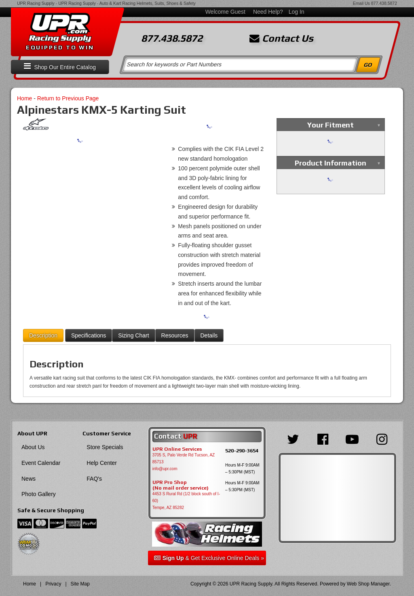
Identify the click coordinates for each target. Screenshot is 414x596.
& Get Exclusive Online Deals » (209, 558)
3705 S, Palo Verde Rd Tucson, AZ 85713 (183, 458)
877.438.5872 (384, 3)
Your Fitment (330, 125)
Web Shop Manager (368, 584)
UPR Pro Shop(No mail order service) (180, 485)
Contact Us (281, 38)
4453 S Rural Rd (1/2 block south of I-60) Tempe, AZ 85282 (186, 501)
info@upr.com (164, 469)
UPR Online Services (177, 449)
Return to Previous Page (68, 98)
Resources (174, 335)
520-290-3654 (241, 451)
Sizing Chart (133, 335)
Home (24, 98)
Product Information (330, 163)
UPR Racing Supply (36, 3)
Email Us (361, 3)
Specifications (88, 335)
